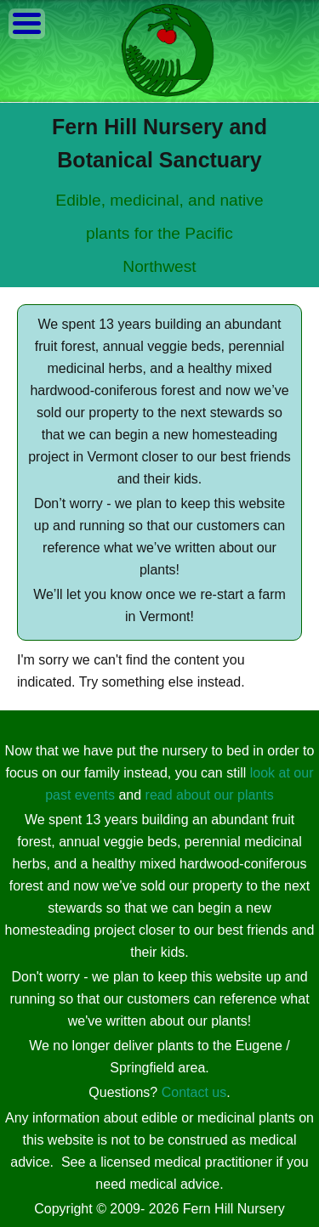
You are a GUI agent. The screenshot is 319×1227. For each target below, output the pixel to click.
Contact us (194, 1092)
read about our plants (209, 795)
